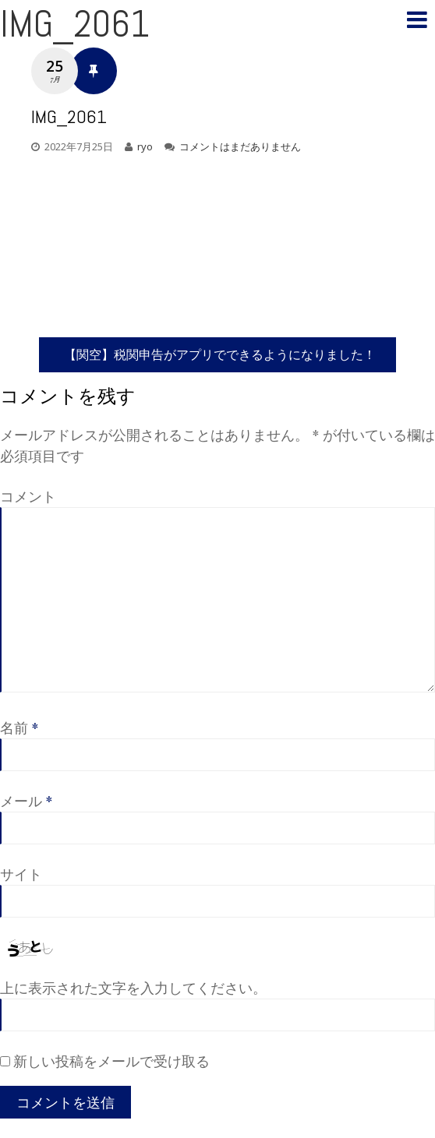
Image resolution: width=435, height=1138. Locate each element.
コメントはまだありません (240, 146)
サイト (21, 874)
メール (26, 800)
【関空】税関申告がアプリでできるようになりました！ (220, 354)
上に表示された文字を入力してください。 (133, 987)
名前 (19, 727)
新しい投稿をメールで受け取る (111, 1061)
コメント (28, 496)
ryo (145, 146)
